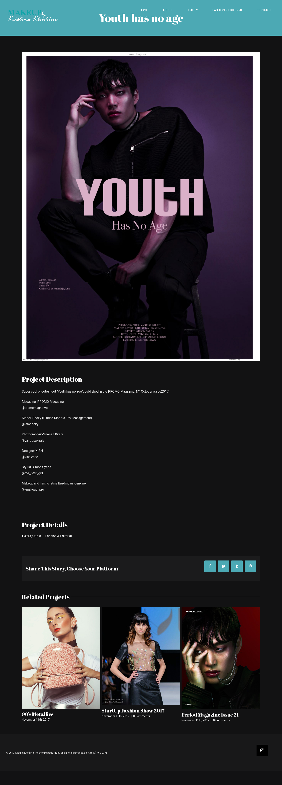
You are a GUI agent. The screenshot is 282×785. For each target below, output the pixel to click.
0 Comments (141, 716)
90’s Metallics (37, 714)
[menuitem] (146, 10)
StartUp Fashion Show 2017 (133, 710)
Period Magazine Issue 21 (210, 714)
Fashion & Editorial (58, 536)
